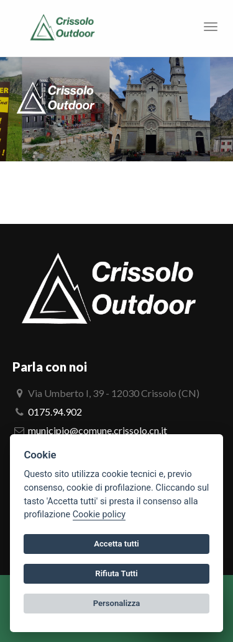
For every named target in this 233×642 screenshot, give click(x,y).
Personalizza (116, 603)
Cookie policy (99, 514)
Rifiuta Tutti (116, 573)
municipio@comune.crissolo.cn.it (97, 430)
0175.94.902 (55, 411)
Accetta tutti (116, 543)
